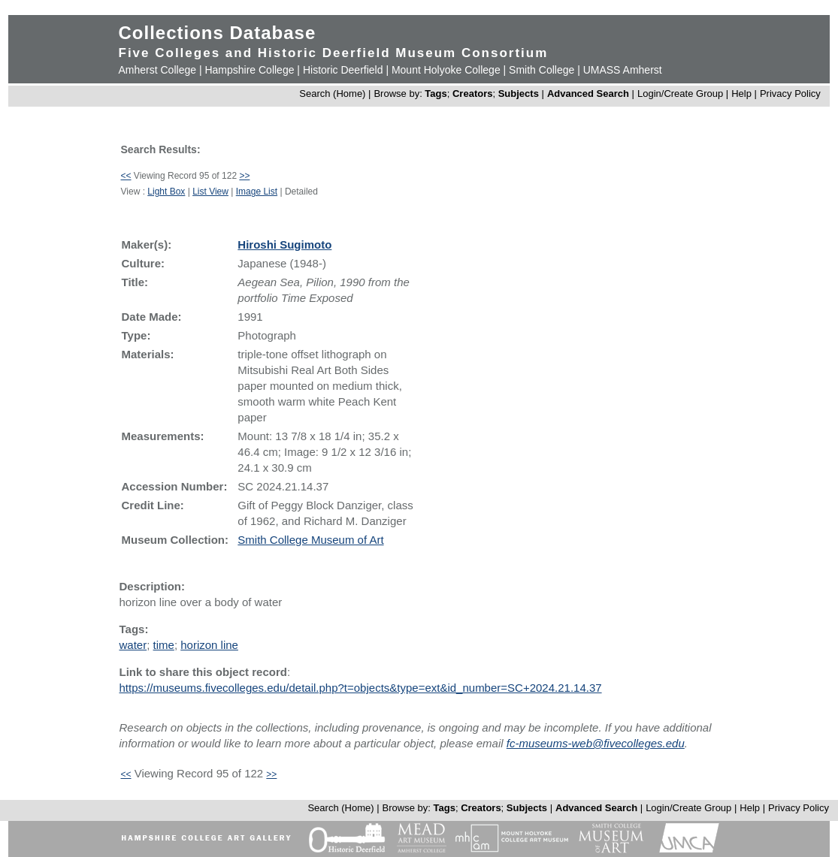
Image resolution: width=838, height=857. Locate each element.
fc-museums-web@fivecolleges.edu (596, 743)
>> (244, 175)
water (133, 644)
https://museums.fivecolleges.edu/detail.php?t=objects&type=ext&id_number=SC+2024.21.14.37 (360, 687)
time (163, 644)
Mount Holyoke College (446, 70)
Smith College (541, 70)
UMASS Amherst (622, 70)
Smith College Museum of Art (310, 539)
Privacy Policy (790, 93)
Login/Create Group (681, 93)
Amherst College (158, 70)
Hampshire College (249, 70)
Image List (256, 191)
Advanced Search (588, 93)
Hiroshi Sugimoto (284, 244)
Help (741, 93)
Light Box (166, 191)
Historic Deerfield (343, 70)
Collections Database (217, 33)
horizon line (209, 644)
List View (210, 191)
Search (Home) (332, 93)
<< (126, 175)
